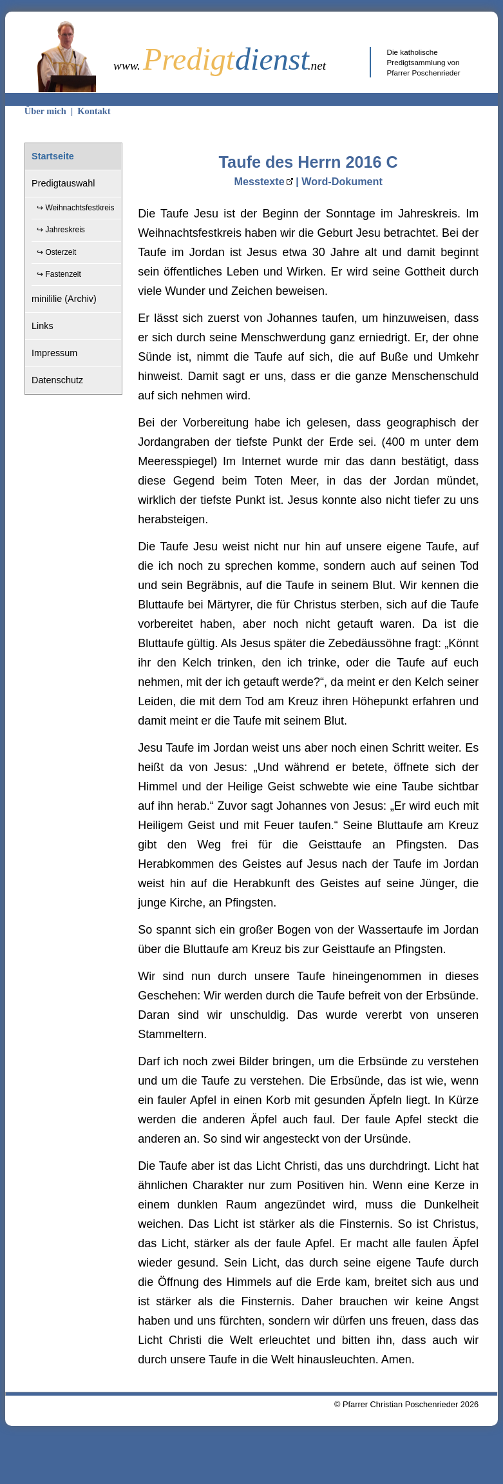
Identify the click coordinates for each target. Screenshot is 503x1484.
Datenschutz (57, 380)
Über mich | (50, 111)
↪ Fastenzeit (59, 274)
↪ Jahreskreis (61, 229)
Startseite (53, 156)
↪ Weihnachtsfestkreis (76, 207)
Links (42, 326)
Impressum (54, 353)
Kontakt (93, 111)
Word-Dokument (342, 181)
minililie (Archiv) (64, 299)
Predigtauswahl (63, 183)
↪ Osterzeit (56, 252)
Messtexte (259, 181)
